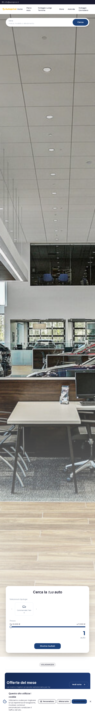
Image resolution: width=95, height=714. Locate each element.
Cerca (80, 22)
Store (61, 9)
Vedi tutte (78, 684)
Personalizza (47, 701)
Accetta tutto (79, 701)
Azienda (71, 9)
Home (20, 9)
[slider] (11, 627)
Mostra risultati (47, 646)
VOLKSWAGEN (47, 665)
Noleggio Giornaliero (83, 9)
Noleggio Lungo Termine (45, 9)
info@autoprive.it (10, 2)
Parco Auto (29, 9)
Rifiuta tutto (64, 701)
